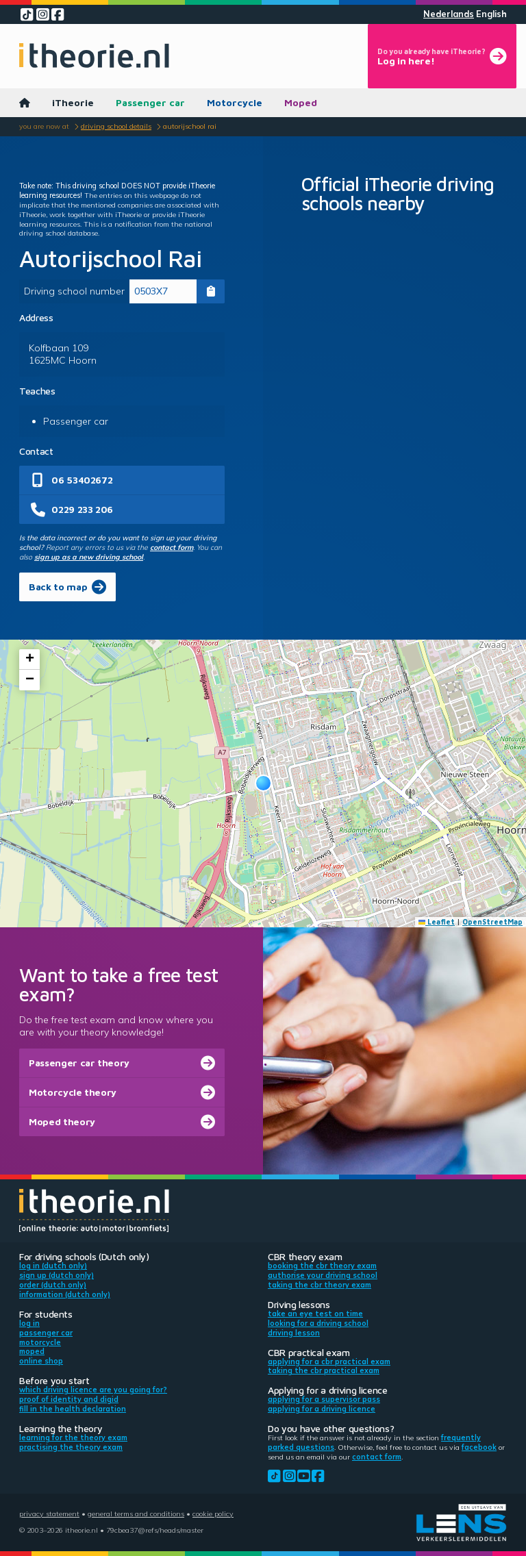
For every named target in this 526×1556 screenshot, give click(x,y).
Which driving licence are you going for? (93, 1389)
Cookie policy (213, 1513)
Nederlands (448, 14)
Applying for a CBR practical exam (329, 1361)
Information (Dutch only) (64, 1294)
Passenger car (150, 102)
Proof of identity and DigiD (68, 1399)
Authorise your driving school (322, 1275)
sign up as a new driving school (88, 557)
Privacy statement (49, 1513)
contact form (171, 547)
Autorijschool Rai (189, 126)
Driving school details (116, 126)
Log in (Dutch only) (53, 1265)
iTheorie (73, 102)
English (491, 14)
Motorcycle (234, 102)
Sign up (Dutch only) (56, 1275)
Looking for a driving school (318, 1323)
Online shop (41, 1361)
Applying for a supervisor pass (324, 1399)
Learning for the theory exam (73, 1437)
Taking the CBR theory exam (319, 1285)
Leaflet (436, 922)
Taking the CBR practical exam (323, 1370)
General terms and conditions (136, 1513)
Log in (29, 1323)
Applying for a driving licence (321, 1409)
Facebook (479, 1447)
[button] (263, 783)
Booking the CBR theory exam (322, 1265)
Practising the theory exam (71, 1447)
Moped (300, 102)
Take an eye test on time (315, 1313)
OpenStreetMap (492, 922)
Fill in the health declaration (72, 1409)
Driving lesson (294, 1333)
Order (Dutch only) (52, 1285)
